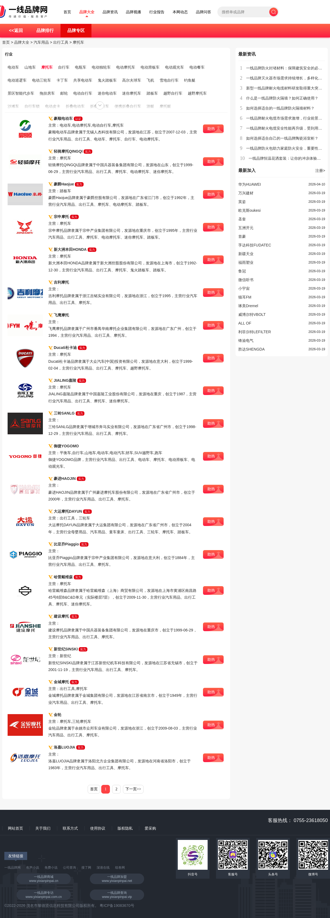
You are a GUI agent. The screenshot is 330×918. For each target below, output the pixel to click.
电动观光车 (174, 67)
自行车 (63, 67)
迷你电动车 (107, 93)
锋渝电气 (245, 340)
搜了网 (86, 867)
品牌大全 (86, 12)
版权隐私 (125, 828)
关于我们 (42, 828)
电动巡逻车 (17, 80)
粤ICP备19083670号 (117, 905)
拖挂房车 (47, 93)
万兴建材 (245, 193)
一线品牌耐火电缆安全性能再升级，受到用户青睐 (288, 128)
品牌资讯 (110, 12)
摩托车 (78, 42)
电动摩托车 (125, 67)
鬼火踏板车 (107, 80)
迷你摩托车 (131, 93)
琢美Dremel (248, 306)
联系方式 (70, 828)
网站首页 (15, 828)
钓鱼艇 (189, 80)
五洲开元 (245, 228)
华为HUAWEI (249, 184)
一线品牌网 (12, 867)
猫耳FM (244, 297)
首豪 (242, 236)
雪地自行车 (169, 80)
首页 (67, 12)
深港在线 (103, 867)
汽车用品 (41, 42)
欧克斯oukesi (249, 210)
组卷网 (120, 867)
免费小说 (51, 867)
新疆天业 (245, 254)
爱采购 (150, 828)
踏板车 (152, 93)
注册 (320, 170)
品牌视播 (133, 12)
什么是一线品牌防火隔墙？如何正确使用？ (282, 98)
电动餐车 (197, 67)
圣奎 (242, 219)
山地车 (30, 67)
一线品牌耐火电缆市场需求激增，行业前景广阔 (286, 118)
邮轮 (64, 93)
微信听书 (245, 280)
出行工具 (60, 42)
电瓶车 (80, 67)
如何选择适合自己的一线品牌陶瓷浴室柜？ (282, 138)
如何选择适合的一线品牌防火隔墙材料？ (280, 108)
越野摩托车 (197, 93)
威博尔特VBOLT (252, 314)
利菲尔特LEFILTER (254, 332)
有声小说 (32, 867)
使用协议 (97, 828)
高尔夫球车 (131, 80)
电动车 (13, 67)
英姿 (242, 202)
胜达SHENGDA (251, 349)
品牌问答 (203, 12)
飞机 (150, 80)
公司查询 (69, 867)
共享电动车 (82, 80)
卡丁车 (62, 80)
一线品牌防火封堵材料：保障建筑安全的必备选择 (288, 68)
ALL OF (244, 323)
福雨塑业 (245, 262)
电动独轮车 (101, 67)
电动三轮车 (41, 80)
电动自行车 (82, 93)
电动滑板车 (150, 67)
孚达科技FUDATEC (254, 245)
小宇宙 (244, 288)
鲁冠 (242, 271)
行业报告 (156, 12)
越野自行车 (172, 93)
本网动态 (180, 12)
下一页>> (133, 789)
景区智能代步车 (21, 93)
